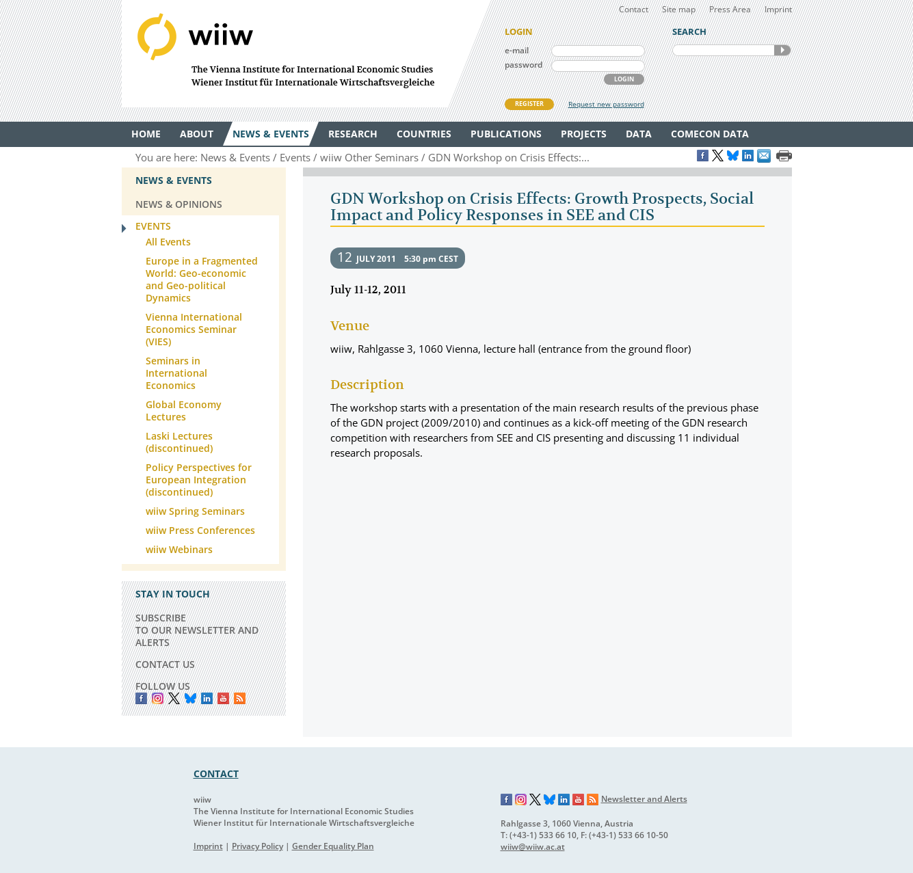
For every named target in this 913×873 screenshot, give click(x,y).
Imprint (778, 9)
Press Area (730, 9)
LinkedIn (207, 698)
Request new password (606, 104)
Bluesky (190, 698)
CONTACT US (165, 664)
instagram (157, 698)
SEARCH (782, 50)
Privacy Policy (257, 846)
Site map (679, 9)
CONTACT (216, 773)
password (523, 64)
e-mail (517, 50)
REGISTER (529, 103)
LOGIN (624, 79)
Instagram (521, 800)
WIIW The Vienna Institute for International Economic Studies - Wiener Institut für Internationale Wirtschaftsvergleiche (306, 53)
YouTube (223, 698)
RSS (240, 698)
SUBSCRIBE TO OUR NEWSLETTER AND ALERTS (197, 630)
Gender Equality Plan (333, 846)
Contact (633, 9)
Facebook (141, 698)
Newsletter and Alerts (644, 799)
